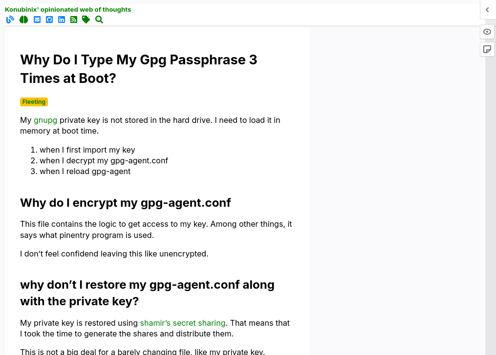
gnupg (45, 120)
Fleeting (33, 101)
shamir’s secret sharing (183, 323)
